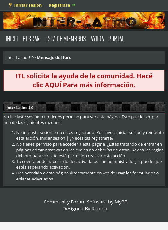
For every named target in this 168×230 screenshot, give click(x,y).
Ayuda (97, 38)
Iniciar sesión (28, 5)
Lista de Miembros (65, 38)
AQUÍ (53, 84)
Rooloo (99, 208)
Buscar (31, 38)
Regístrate (59, 5)
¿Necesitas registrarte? (91, 138)
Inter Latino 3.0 (20, 57)
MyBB (121, 201)
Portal (116, 38)
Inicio (12, 38)
